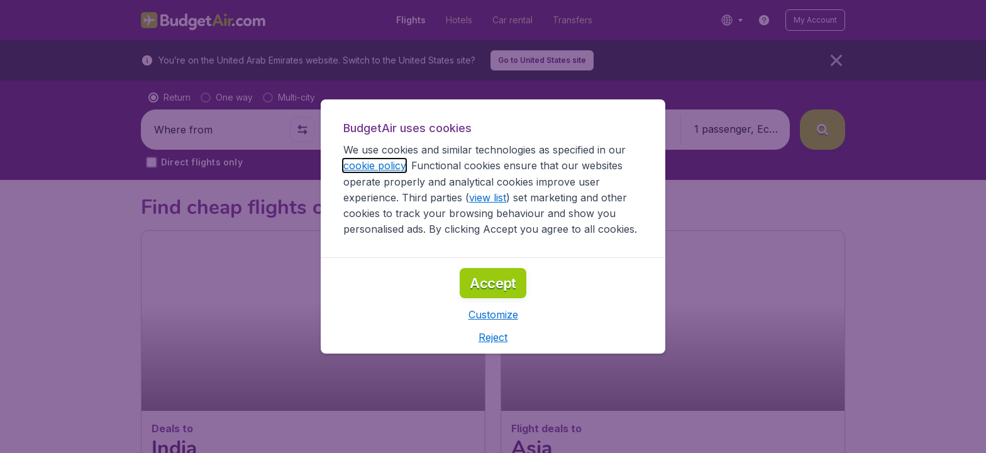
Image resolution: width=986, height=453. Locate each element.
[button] (493, 314)
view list (487, 197)
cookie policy (374, 165)
